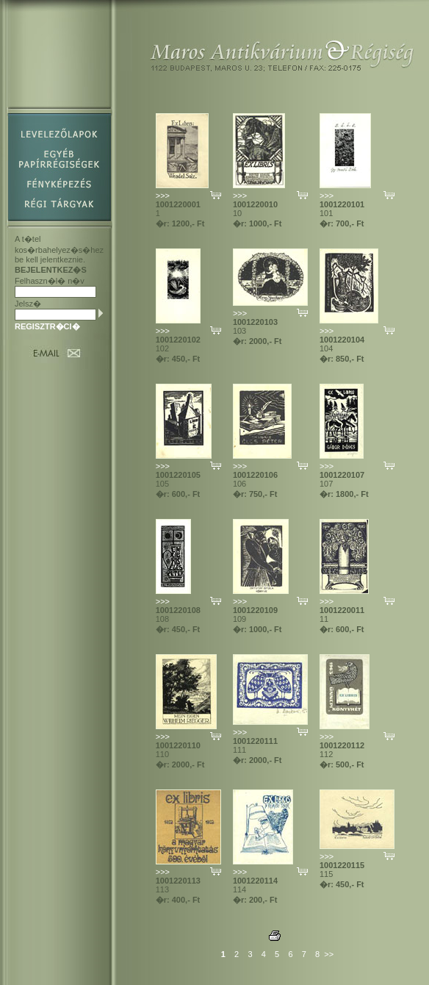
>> (329, 954)
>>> (163, 195)
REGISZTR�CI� (47, 326)
